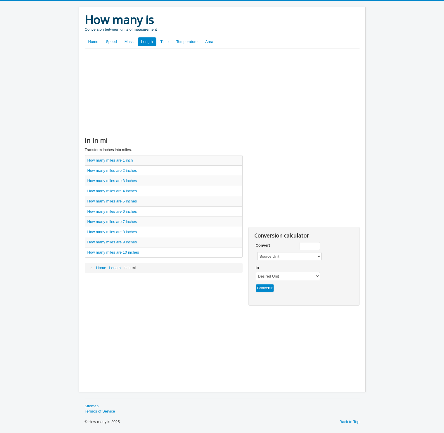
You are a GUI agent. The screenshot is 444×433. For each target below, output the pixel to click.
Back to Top (350, 422)
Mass (129, 41)
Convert (263, 245)
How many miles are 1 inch (110, 160)
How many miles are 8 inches (112, 232)
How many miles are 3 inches (112, 181)
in (257, 267)
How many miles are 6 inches (112, 211)
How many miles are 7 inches (112, 221)
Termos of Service (100, 411)
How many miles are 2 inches (112, 170)
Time (164, 41)
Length (147, 41)
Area (209, 41)
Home (93, 41)
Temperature (187, 41)
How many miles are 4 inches (112, 191)
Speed (111, 41)
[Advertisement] (222, 92)
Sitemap (92, 406)
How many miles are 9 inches (112, 242)
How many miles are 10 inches (113, 252)
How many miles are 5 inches (112, 201)
